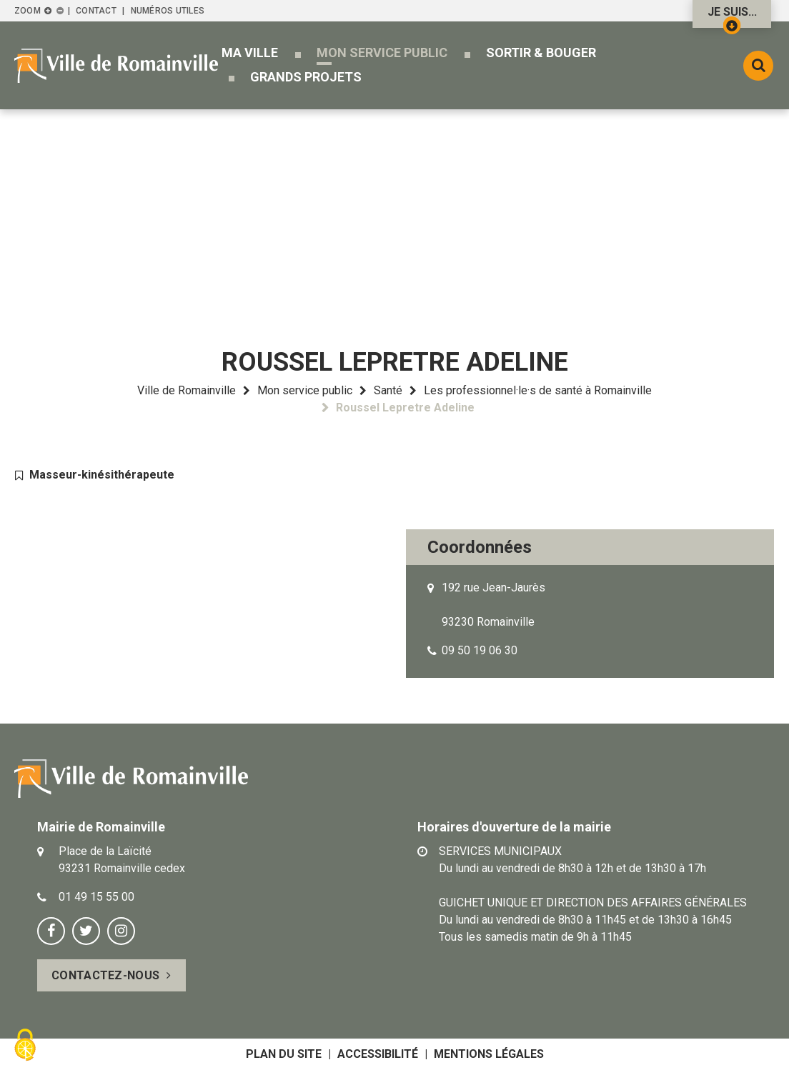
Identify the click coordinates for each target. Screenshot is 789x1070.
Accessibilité (377, 1054)
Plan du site (284, 1054)
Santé (388, 390)
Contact (96, 11)
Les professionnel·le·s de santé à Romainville (538, 390)
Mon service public (304, 390)
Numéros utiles (167, 11)
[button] (250, 52)
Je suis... (732, 16)
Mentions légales (489, 1054)
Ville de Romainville (186, 390)
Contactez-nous (105, 975)
